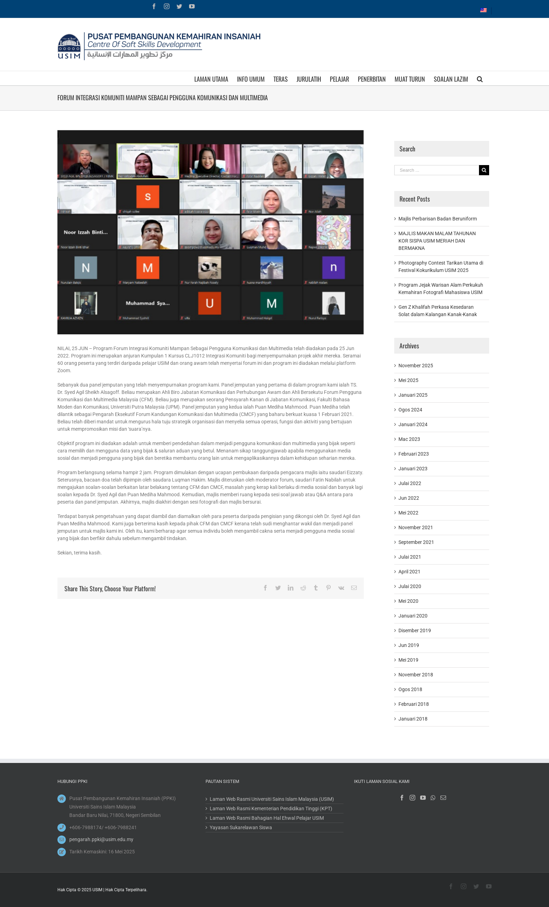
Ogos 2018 (410, 689)
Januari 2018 (413, 719)
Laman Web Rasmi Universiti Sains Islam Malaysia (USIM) (272, 799)
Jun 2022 (408, 498)
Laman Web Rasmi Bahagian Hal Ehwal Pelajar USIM (267, 818)
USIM (97, 889)
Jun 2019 (408, 645)
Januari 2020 (413, 616)
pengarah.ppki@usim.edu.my (101, 839)
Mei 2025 (408, 380)
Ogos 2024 (410, 409)
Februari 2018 (413, 704)
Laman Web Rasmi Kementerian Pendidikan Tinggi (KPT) (271, 808)
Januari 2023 (413, 468)
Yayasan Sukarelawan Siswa (241, 827)
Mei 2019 (408, 660)
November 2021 (415, 527)
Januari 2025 (413, 395)
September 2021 (416, 542)
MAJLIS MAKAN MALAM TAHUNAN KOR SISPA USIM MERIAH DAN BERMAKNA (437, 241)
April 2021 (409, 571)
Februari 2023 (413, 454)
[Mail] (443, 797)
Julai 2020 (409, 586)
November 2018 (415, 674)
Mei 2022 (408, 513)
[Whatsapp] (433, 797)
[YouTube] (423, 797)
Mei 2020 (408, 601)
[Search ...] (436, 170)
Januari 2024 (413, 424)
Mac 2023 (409, 439)
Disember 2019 (414, 630)
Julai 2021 (409, 557)
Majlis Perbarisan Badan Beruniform (437, 218)
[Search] (480, 78)
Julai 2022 (409, 483)
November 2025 (415, 365)
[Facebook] (402, 797)
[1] (210, 232)
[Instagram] (412, 797)
